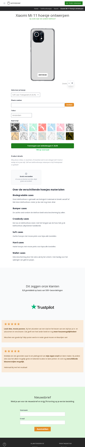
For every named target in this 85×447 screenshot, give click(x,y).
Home (36, 9)
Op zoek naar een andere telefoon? (42, 19)
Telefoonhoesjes (46, 9)
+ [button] (30, 28)
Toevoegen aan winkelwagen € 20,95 (42, 146)
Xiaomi (56, 9)
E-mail (22, 419)
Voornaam (24, 410)
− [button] (30, 30)
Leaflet (55, 82)
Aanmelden (42, 429)
